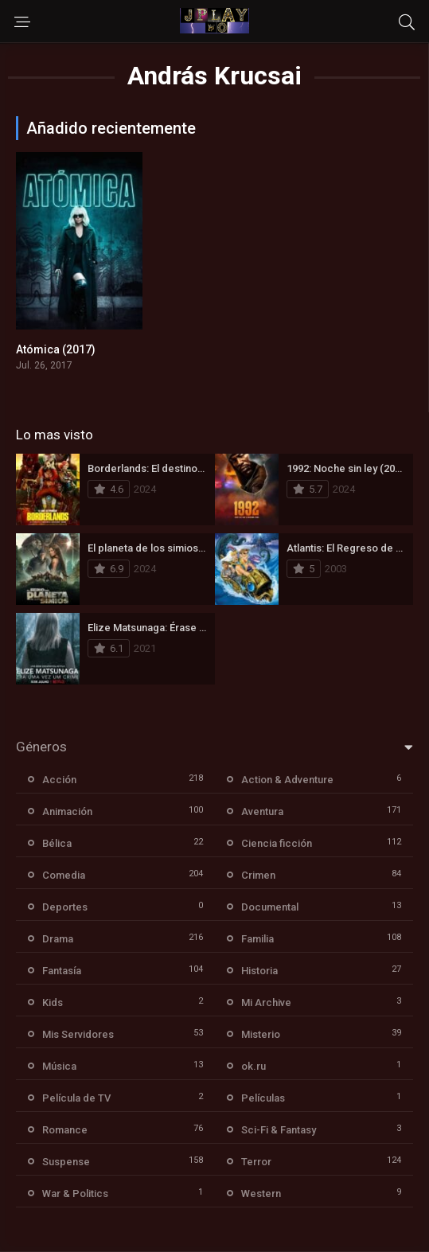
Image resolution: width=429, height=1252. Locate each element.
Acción (59, 780)
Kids (52, 1002)
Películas (263, 1098)
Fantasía (61, 971)
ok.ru (253, 1066)
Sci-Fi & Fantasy (278, 1130)
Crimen (258, 875)
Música (59, 1066)
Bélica (57, 843)
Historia (259, 971)
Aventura (262, 811)
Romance (65, 1130)
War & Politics (75, 1193)
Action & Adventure (287, 780)
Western (261, 1193)
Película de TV (76, 1098)
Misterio (260, 1034)
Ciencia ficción (276, 843)
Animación (67, 811)
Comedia (63, 875)
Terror (256, 1162)
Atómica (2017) (56, 349)
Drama (57, 939)
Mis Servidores (78, 1034)
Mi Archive (266, 1002)
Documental (269, 907)
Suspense (66, 1162)
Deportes (65, 907)
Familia (257, 939)
